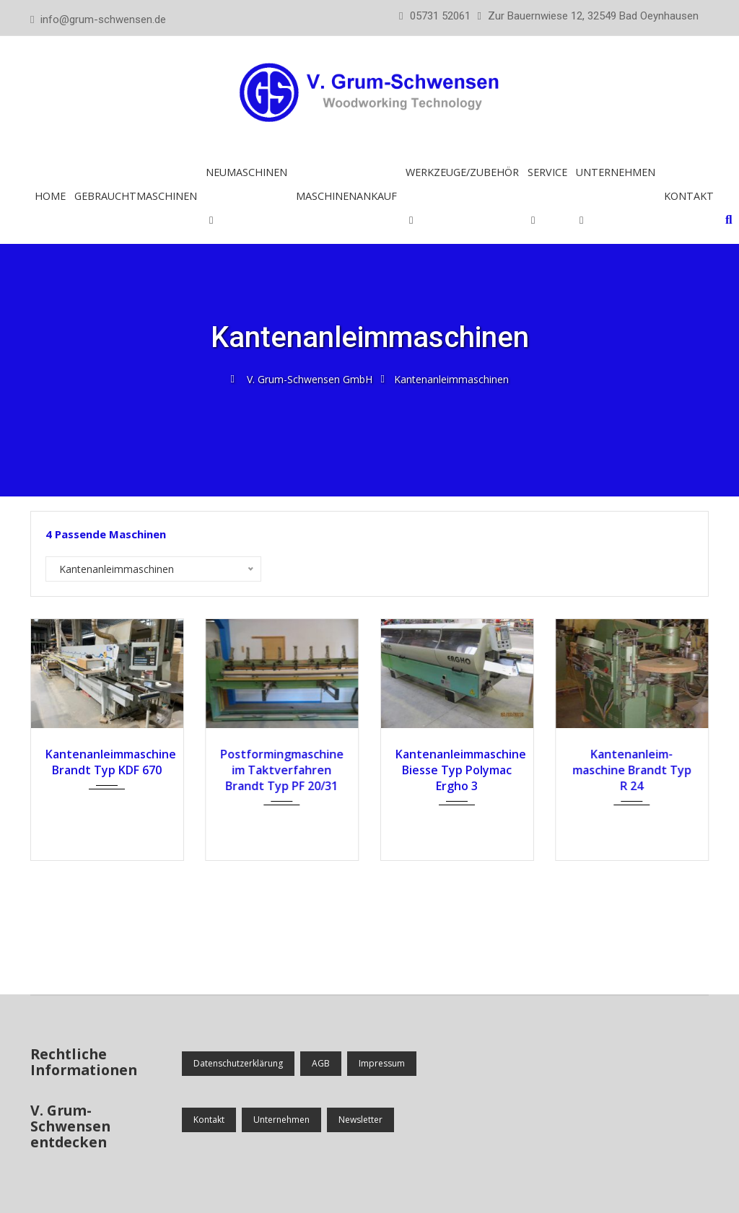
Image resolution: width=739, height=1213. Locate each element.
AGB (321, 1063)
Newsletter (360, 1119)
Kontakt (689, 196)
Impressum (382, 1063)
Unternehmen (615, 172)
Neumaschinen (246, 172)
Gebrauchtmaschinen (135, 196)
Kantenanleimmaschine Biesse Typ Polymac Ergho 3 (457, 770)
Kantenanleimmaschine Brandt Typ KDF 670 (107, 762)
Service (547, 172)
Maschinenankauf (346, 196)
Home (50, 196)
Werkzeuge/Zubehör (462, 172)
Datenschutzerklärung (238, 1063)
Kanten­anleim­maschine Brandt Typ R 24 (631, 770)
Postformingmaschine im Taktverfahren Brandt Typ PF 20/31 (282, 770)
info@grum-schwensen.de (103, 19)
